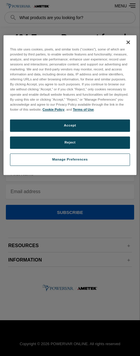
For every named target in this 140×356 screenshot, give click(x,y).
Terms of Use (83, 109)
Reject (70, 142)
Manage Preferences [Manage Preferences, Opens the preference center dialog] (70, 159)
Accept (70, 125)
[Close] (128, 42)
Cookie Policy (54, 109)
